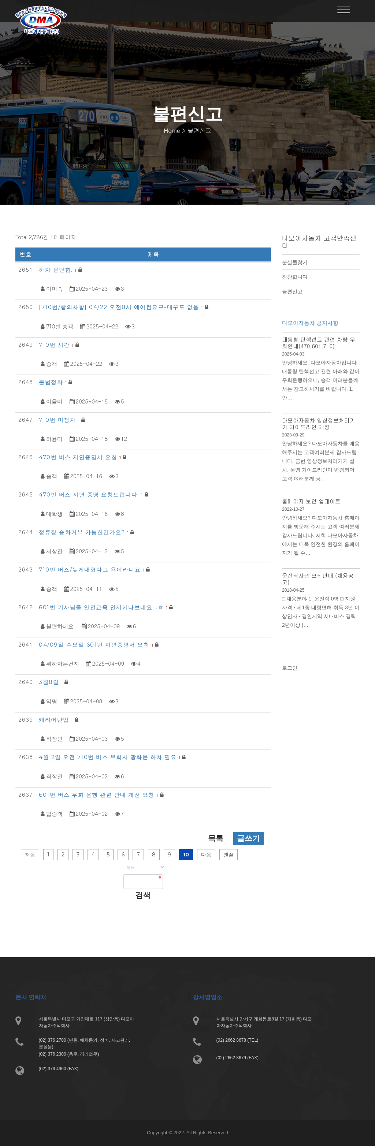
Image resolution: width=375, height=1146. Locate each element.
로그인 (291, 671)
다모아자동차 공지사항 (310, 335)
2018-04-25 (294, 588)
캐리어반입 (57, 719)
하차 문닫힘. (58, 269)
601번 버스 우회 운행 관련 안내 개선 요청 (99, 794)
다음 (206, 854)
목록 (215, 838)
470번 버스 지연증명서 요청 (81, 457)
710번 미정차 (60, 419)
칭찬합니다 (295, 277)
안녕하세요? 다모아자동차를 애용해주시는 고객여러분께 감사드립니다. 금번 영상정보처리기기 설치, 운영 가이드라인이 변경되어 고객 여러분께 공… (320, 466)
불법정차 (53, 382)
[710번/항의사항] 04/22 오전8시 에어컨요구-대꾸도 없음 (122, 307)
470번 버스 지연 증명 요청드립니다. (92, 494)
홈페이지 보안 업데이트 (311, 503)
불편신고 (292, 291)
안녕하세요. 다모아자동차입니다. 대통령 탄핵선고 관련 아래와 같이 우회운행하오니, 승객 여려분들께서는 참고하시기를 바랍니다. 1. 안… (320, 389)
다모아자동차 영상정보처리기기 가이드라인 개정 (318, 431)
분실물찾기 (295, 262)
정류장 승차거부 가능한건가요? (84, 532)
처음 (30, 854)
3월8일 (51, 681)
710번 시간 (57, 344)
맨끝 (228, 854)
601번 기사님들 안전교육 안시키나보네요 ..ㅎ (104, 607)
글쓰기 (248, 838)
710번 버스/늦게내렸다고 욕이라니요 (92, 569)
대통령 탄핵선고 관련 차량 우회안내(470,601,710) (318, 354)
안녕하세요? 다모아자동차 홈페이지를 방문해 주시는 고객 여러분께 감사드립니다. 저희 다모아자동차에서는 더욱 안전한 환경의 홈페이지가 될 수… (320, 536)
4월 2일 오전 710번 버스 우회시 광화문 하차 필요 (110, 757)
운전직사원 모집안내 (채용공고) (318, 577)
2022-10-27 (294, 511)
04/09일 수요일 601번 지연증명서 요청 (97, 644)
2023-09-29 (294, 441)
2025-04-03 (294, 364)
